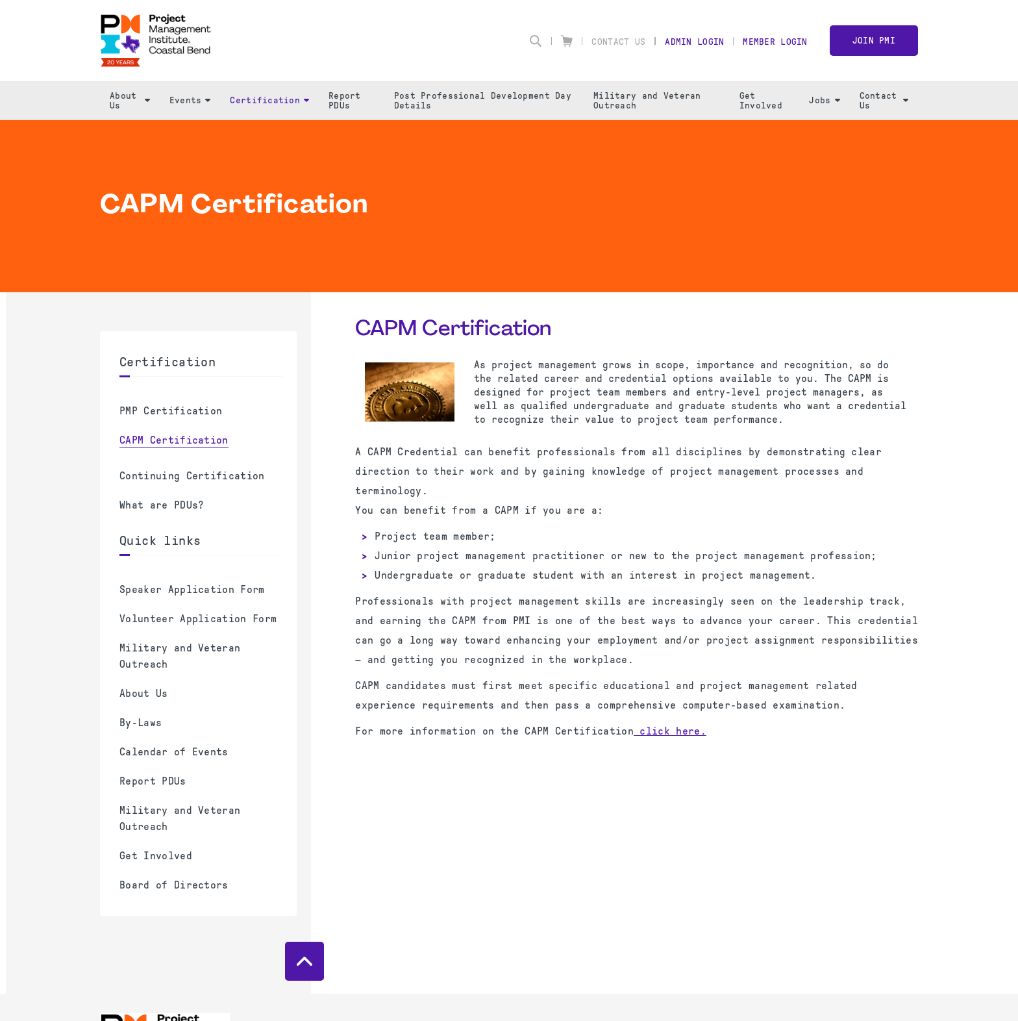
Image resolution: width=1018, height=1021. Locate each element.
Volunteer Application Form (198, 618)
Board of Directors (174, 884)
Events (190, 100)
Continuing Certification (192, 475)
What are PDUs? (161, 504)
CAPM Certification (174, 440)
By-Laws (140, 722)
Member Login (775, 42)
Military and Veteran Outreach (647, 100)
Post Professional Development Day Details (482, 100)
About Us (130, 100)
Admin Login (694, 42)
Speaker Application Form (192, 589)
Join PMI (873, 40)
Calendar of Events (174, 751)
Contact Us (618, 42)
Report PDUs (345, 100)
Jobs (824, 100)
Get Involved (760, 100)
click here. (670, 731)
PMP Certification (170, 410)
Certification (269, 100)
